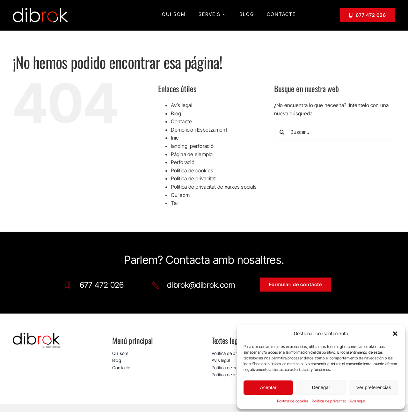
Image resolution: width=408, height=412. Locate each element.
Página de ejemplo (192, 154)
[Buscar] (282, 132)
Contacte (181, 121)
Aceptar (268, 387)
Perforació (182, 162)
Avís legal (357, 401)
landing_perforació (192, 146)
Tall (174, 203)
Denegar (321, 387)
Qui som (180, 195)
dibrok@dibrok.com (201, 285)
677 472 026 (102, 285)
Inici (175, 137)
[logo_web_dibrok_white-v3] (41, 10)
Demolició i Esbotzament (199, 129)
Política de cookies (293, 401)
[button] (395, 333)
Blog (176, 113)
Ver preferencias (373, 387)
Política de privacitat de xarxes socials (214, 187)
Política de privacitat (329, 401)
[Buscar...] (334, 132)
